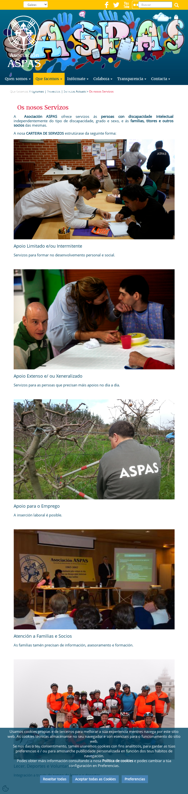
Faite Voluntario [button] (60, 91)
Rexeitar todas (54, 779)
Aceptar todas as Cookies (95, 779)
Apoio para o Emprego (37, 506)
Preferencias (135, 779)
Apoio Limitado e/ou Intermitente (48, 246)
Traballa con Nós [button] (22, 91)
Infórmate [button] (78, 78)
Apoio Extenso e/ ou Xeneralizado (48, 376)
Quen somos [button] (18, 78)
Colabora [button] (102, 78)
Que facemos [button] (49, 78)
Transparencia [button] (131, 78)
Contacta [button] (160, 78)
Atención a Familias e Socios (43, 636)
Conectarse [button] (165, 17)
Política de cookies (117, 760)
